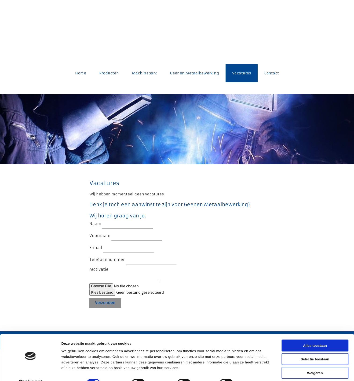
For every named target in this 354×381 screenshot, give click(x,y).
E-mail (95, 247)
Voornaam (99, 235)
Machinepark (144, 73)
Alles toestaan (315, 334)
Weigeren (315, 362)
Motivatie (99, 269)
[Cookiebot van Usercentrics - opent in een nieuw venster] (30, 371)
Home (80, 73)
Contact (271, 73)
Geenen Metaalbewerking (194, 73)
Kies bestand (102, 292)
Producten (109, 73)
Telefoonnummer (107, 259)
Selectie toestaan (315, 348)
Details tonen (253, 372)
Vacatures (241, 73)
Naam (95, 223)
